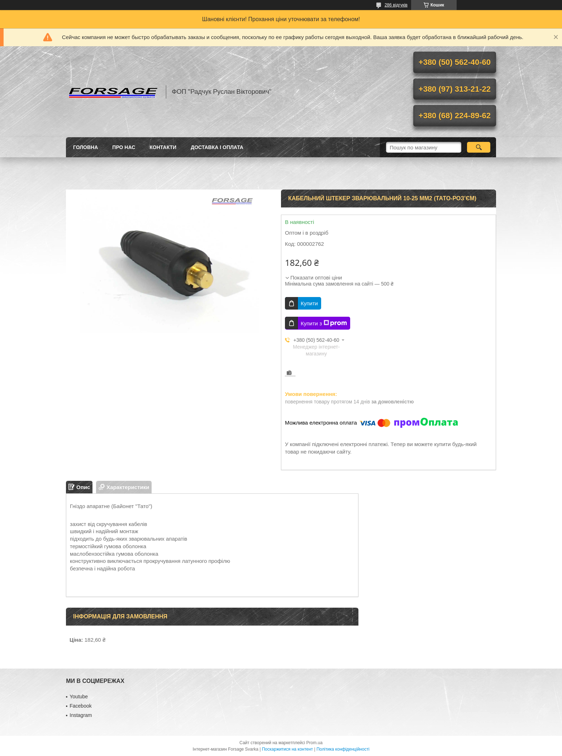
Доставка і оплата (217, 147)
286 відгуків (396, 5)
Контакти (162, 147)
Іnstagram (81, 715)
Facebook (80, 706)
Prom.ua (314, 742)
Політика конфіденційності (343, 749)
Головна (85, 147)
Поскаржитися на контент (287, 749)
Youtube (79, 696)
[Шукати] (478, 147)
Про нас (123, 147)
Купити (309, 303)
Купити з (324, 323)
